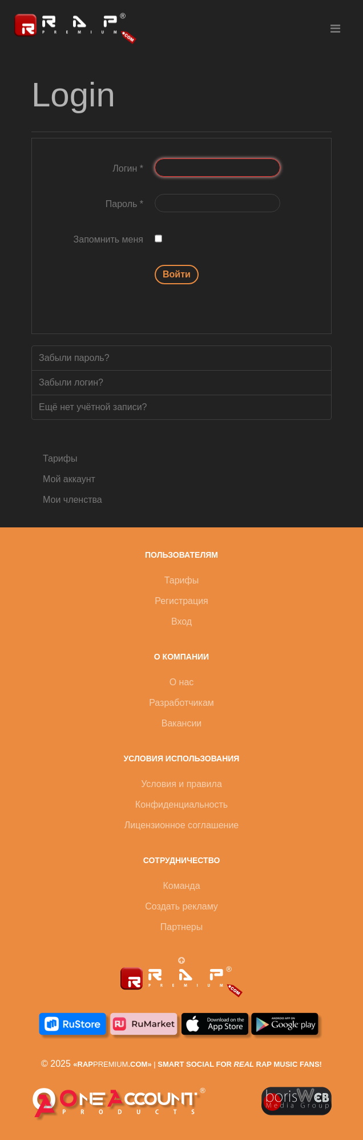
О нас (182, 682)
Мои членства (72, 500)
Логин (127, 168)
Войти (177, 274)
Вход (181, 621)
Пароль (124, 204)
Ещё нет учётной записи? (93, 407)
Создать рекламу (181, 906)
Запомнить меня (108, 239)
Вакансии (182, 723)
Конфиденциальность (181, 804)
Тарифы (60, 458)
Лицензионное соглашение (181, 825)
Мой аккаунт (69, 479)
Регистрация (181, 601)
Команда (181, 886)
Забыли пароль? (74, 358)
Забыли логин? (71, 382)
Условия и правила (181, 784)
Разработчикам (181, 703)
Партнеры (181, 927)
